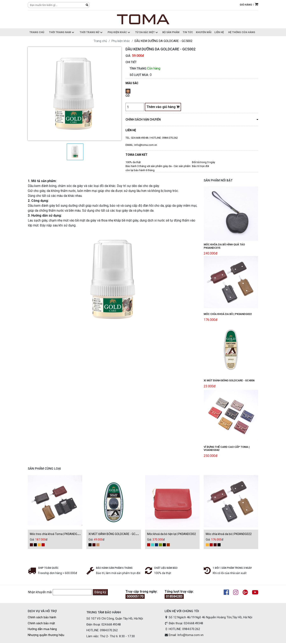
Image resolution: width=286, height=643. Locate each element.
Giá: (128, 55)
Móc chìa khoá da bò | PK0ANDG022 (229, 534)
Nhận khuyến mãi (40, 592)
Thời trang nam (61, 32)
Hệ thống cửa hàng (241, 32)
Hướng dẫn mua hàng (42, 629)
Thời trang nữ (91, 32)
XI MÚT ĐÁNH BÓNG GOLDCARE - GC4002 (115, 534)
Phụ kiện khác (119, 32)
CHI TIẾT (131, 62)
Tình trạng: (138, 68)
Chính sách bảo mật (41, 623)
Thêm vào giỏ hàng (162, 107)
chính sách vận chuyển (192, 119)
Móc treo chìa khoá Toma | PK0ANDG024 (56, 534)
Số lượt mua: (139, 75)
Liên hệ (219, 32)
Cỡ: (128, 95)
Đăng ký (100, 592)
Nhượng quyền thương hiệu (46, 635)
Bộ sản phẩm (170, 32)
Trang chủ (36, 32)
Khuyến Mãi (204, 32)
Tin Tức (188, 32)
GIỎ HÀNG (249, 4)
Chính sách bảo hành (42, 617)
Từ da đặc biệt (146, 32)
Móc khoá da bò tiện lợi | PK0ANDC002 (171, 534)
